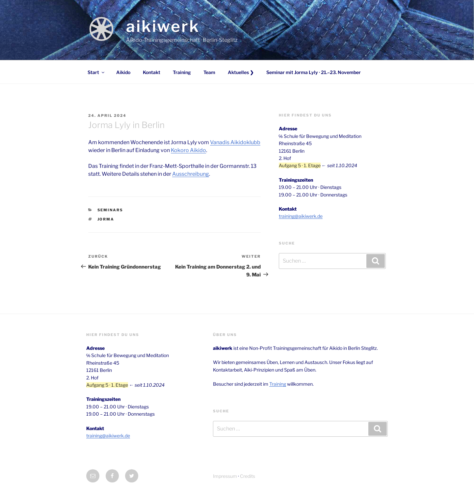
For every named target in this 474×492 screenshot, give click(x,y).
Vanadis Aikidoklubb (235, 142)
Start (96, 72)
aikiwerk (163, 26)
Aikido (123, 72)
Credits (247, 476)
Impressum (225, 476)
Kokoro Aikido (188, 150)
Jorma (106, 219)
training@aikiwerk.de (301, 216)
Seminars (110, 210)
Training (182, 72)
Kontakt (151, 72)
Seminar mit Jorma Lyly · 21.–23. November (313, 72)
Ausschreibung (190, 174)
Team (209, 72)
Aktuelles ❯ (241, 72)
